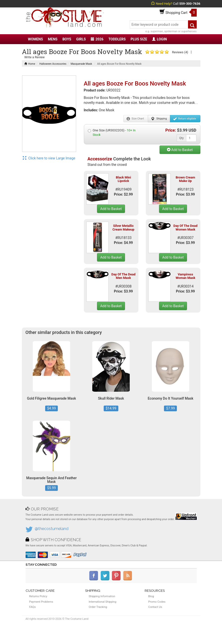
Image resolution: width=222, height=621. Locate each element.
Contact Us (155, 607)
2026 (97, 39)
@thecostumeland (51, 528)
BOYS (67, 39)
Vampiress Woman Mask (185, 276)
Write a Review (34, 57)
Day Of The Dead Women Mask (185, 227)
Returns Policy (38, 596)
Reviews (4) (180, 52)
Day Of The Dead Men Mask (123, 276)
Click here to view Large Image (49, 158)
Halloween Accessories (52, 63)
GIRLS (81, 39)
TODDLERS (117, 39)
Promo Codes (156, 601)
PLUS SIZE (139, 39)
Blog (151, 596)
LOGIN (159, 39)
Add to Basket (180, 150)
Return (184, 118)
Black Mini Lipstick (123, 179)
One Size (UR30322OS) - (112, 132)
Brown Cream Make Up (185, 179)
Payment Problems (41, 601)
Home (29, 63)
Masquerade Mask (81, 63)
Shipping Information (102, 596)
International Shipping (102, 601)
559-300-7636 (189, 3)
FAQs (32, 607)
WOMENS (35, 39)
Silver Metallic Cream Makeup (123, 227)
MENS (53, 39)
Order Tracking (98, 607)
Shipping (159, 118)
